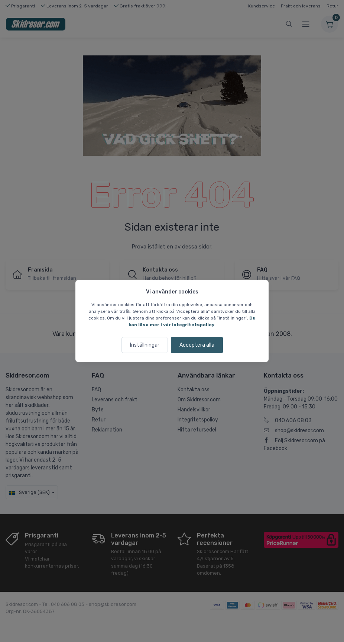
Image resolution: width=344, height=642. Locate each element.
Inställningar (144, 345)
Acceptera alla (196, 345)
